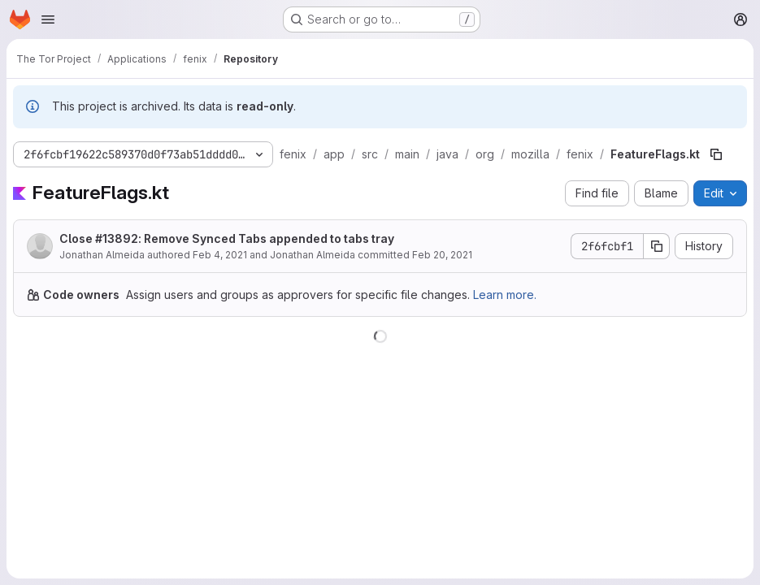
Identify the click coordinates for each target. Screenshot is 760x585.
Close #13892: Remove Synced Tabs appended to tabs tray (226, 238)
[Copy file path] (716, 154)
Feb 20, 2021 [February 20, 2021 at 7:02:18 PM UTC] (442, 255)
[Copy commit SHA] (657, 246)
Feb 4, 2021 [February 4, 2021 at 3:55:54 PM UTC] (220, 255)
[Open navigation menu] (48, 19)
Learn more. (504, 294)
